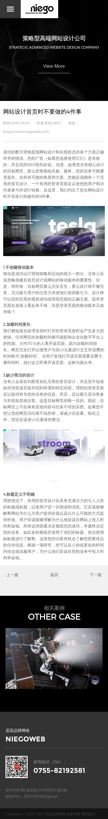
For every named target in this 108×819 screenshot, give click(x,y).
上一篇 (12, 574)
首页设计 (19, 183)
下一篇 (96, 574)
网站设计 (47, 151)
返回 (54, 574)
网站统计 (88, 814)
